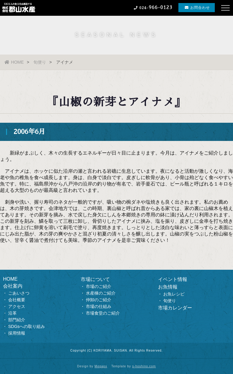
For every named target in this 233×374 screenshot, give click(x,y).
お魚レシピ (173, 294)
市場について (95, 279)
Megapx (101, 366)
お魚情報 (167, 286)
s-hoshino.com (144, 366)
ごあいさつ (18, 293)
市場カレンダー (175, 307)
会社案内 (12, 286)
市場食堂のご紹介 (103, 313)
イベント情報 (172, 279)
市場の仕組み (98, 306)
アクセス (16, 306)
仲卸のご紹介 (98, 299)
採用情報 (16, 333)
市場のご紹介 (98, 286)
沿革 (12, 313)
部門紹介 (16, 319)
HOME (14, 62)
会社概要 (16, 299)
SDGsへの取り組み (26, 326)
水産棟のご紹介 (101, 293)
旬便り (39, 62)
